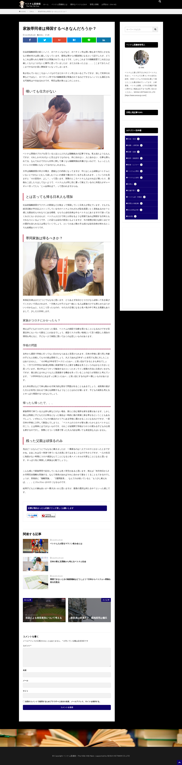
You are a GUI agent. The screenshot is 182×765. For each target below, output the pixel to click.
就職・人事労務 (136, 146)
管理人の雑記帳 (136, 206)
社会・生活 (134, 139)
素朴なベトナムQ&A (78, 4)
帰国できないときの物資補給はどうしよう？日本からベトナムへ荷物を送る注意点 (79, 581)
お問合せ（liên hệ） (109, 4)
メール (25, 681)
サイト (25, 691)
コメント (27, 646)
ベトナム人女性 (136, 179)
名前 (24, 670)
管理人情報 (94, 4)
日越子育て (134, 193)
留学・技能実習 (136, 159)
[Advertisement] (141, 271)
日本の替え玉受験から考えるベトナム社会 (71, 561)
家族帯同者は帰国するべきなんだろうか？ (52, 11)
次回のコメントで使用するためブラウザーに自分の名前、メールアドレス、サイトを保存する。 (63, 701)
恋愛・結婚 (134, 152)
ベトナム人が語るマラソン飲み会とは (69, 543)
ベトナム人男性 (136, 172)
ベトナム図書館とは (59, 4)
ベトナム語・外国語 (138, 199)
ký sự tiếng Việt (136, 213)
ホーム (46, 4)
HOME (23, 11)
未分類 (132, 219)
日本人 (32, 11)
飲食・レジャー (136, 166)
